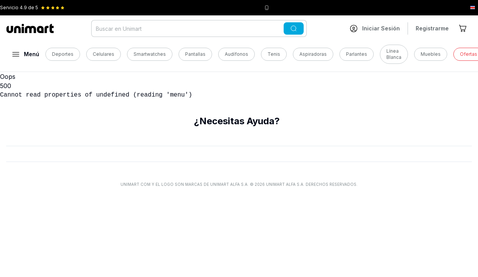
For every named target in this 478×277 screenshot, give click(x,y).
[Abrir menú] (25, 54)
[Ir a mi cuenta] (375, 28)
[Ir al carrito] (463, 28)
